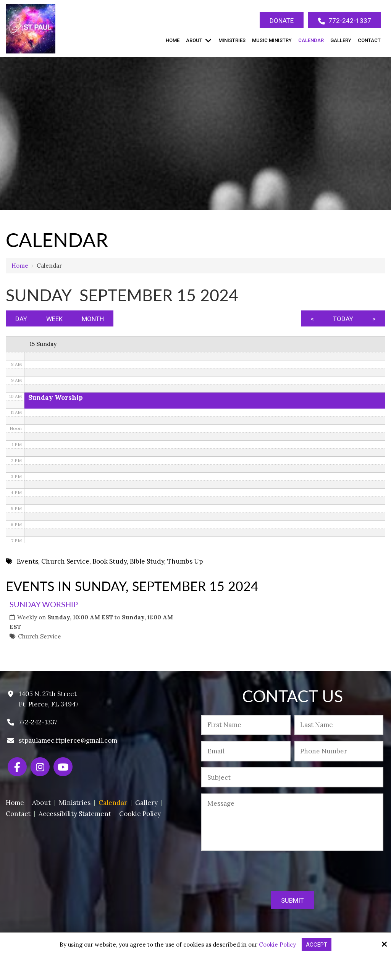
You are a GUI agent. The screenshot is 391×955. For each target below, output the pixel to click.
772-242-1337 (344, 21)
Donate (282, 20)
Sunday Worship (44, 604)
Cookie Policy (277, 944)
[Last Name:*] (338, 725)
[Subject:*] (292, 777)
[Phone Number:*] (338, 751)
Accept (316, 944)
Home (19, 265)
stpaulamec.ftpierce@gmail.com (68, 740)
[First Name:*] (245, 725)
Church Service (39, 636)
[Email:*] (245, 751)
